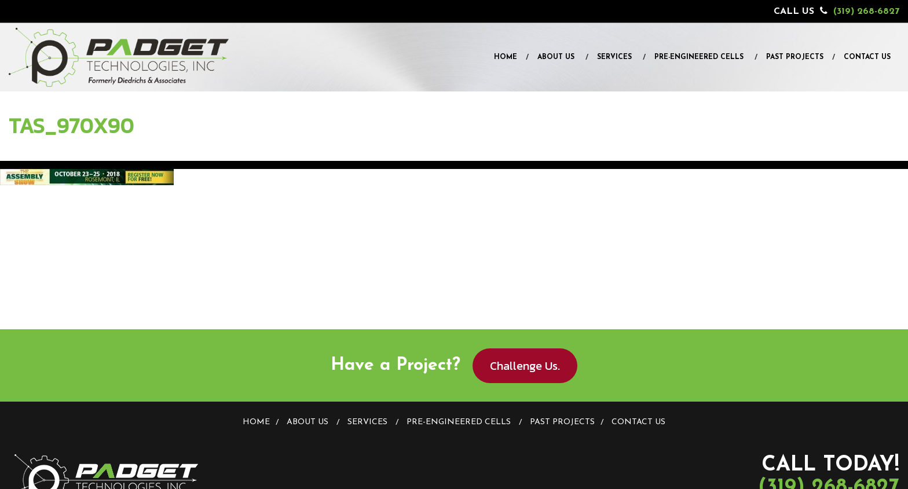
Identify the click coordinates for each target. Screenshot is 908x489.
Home (505, 57)
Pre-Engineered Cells (699, 57)
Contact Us (867, 57)
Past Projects (794, 57)
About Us (555, 57)
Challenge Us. (525, 365)
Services (614, 57)
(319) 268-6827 (866, 11)
